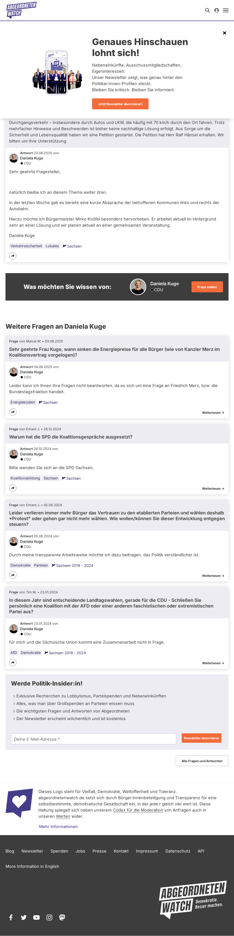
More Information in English (32, 866)
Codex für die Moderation (138, 810)
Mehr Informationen (58, 826)
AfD (14, 652)
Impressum (147, 851)
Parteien (41, 565)
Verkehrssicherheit (26, 246)
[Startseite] (21, 10)
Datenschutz (177, 851)
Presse (99, 851)
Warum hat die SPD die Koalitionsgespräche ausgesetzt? (71, 437)
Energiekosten (23, 402)
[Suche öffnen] (207, 10)
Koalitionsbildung (25, 478)
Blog (9, 851)
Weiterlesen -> (213, 412)
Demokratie (20, 565)
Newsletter (32, 851)
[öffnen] (226, 10)
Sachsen (72, 246)
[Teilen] (12, 255)
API (201, 851)
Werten (63, 816)
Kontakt (121, 851)
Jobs (80, 851)
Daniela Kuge (31, 158)
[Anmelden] (216, 10)
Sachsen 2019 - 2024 (72, 565)
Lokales (52, 246)
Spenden (59, 851)
